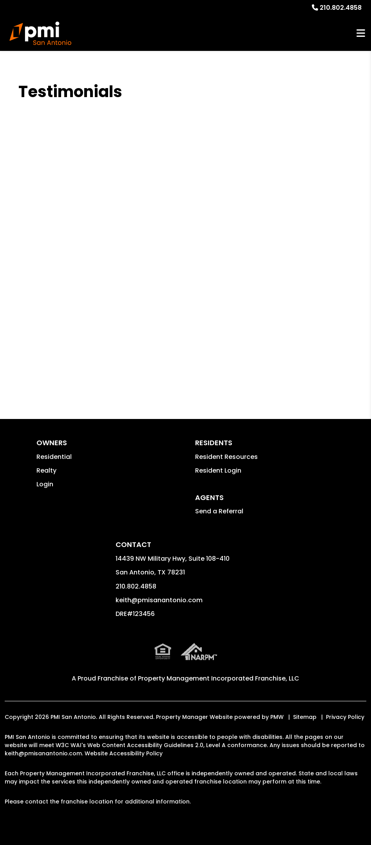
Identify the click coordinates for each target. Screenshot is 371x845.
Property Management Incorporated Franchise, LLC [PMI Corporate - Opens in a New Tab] (218, 678)
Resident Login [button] (218, 470)
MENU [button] (361, 33)
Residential (54, 456)
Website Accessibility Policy (124, 753)
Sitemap (305, 717)
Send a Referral (219, 511)
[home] (40, 33)
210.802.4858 (341, 7)
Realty (46, 470)
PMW (277, 717)
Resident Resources (226, 456)
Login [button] (44, 484)
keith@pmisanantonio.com (159, 600)
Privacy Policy (345, 717)
